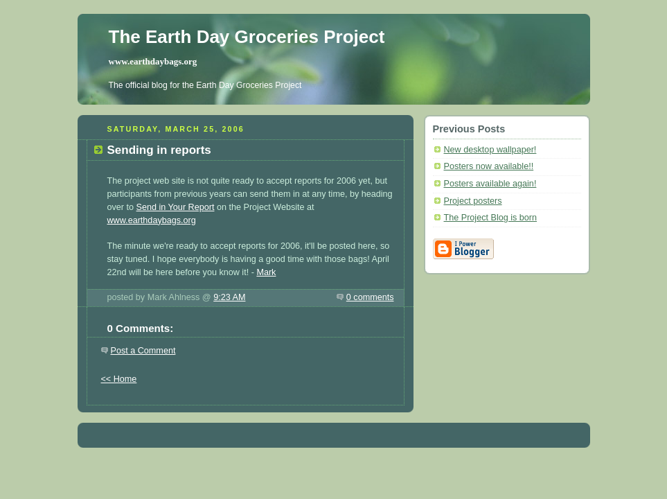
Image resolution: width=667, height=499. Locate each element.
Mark (266, 272)
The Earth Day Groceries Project (247, 36)
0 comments (370, 297)
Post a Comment (143, 351)
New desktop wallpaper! (490, 150)
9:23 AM (229, 297)
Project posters (473, 201)
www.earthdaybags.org (153, 61)
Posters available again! (490, 184)
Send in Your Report (175, 207)
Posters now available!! (489, 166)
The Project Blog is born (490, 217)
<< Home (119, 379)
